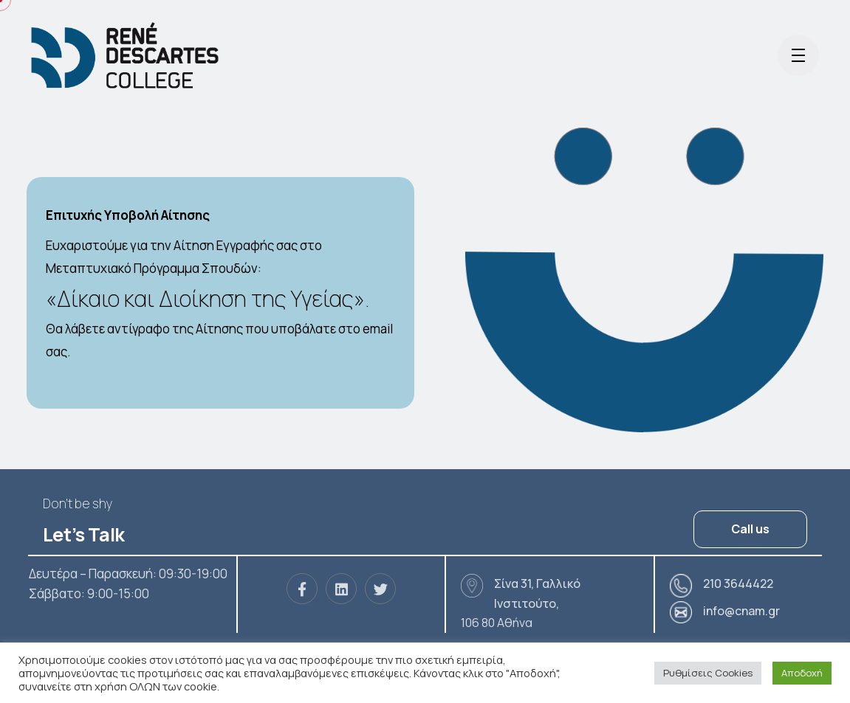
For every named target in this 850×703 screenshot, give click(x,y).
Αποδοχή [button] (802, 672)
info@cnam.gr (741, 611)
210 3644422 (738, 583)
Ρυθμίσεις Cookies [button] (708, 672)
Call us (750, 529)
